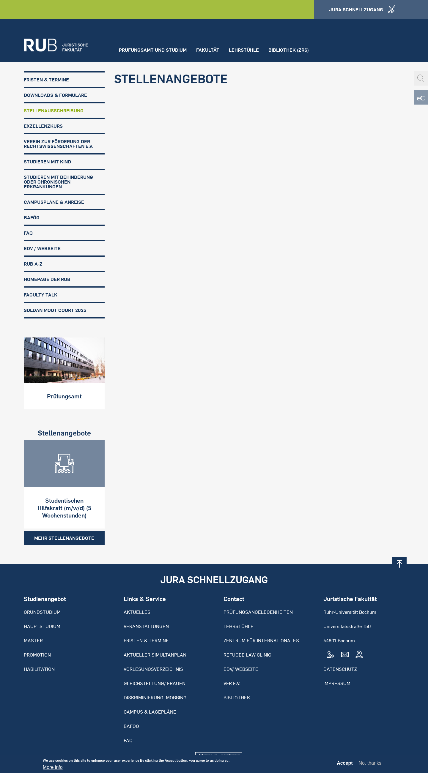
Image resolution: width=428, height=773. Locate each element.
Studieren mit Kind (47, 162)
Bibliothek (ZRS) (288, 50)
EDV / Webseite (42, 248)
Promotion (37, 655)
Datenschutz (340, 669)
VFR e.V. (232, 683)
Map (359, 655)
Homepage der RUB (47, 279)
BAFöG (32, 217)
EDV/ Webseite (241, 669)
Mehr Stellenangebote (64, 538)
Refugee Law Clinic (247, 655)
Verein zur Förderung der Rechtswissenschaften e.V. (58, 143)
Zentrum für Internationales (261, 640)
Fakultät (207, 50)
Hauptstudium (42, 626)
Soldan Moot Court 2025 (55, 310)
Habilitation (39, 669)
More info (53, 769)
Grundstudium (42, 612)
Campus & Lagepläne (150, 712)
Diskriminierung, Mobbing (155, 698)
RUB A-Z (33, 264)
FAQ (28, 233)
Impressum (336, 683)
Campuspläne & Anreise (54, 202)
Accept (345, 765)
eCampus (421, 97)
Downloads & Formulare (55, 95)
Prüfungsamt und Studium (153, 50)
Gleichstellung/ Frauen (154, 683)
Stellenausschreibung (54, 110)
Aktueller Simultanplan (155, 655)
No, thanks (370, 764)
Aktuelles (137, 612)
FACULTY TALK (40, 295)
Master (33, 640)
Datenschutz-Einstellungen (219, 755)
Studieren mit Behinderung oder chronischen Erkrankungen (58, 182)
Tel (330, 655)
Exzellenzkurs (43, 126)
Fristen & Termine (46, 80)
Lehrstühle (244, 50)
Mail (345, 655)
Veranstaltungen (146, 626)
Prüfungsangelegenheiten (258, 612)
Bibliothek (237, 698)
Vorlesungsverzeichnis (153, 669)
